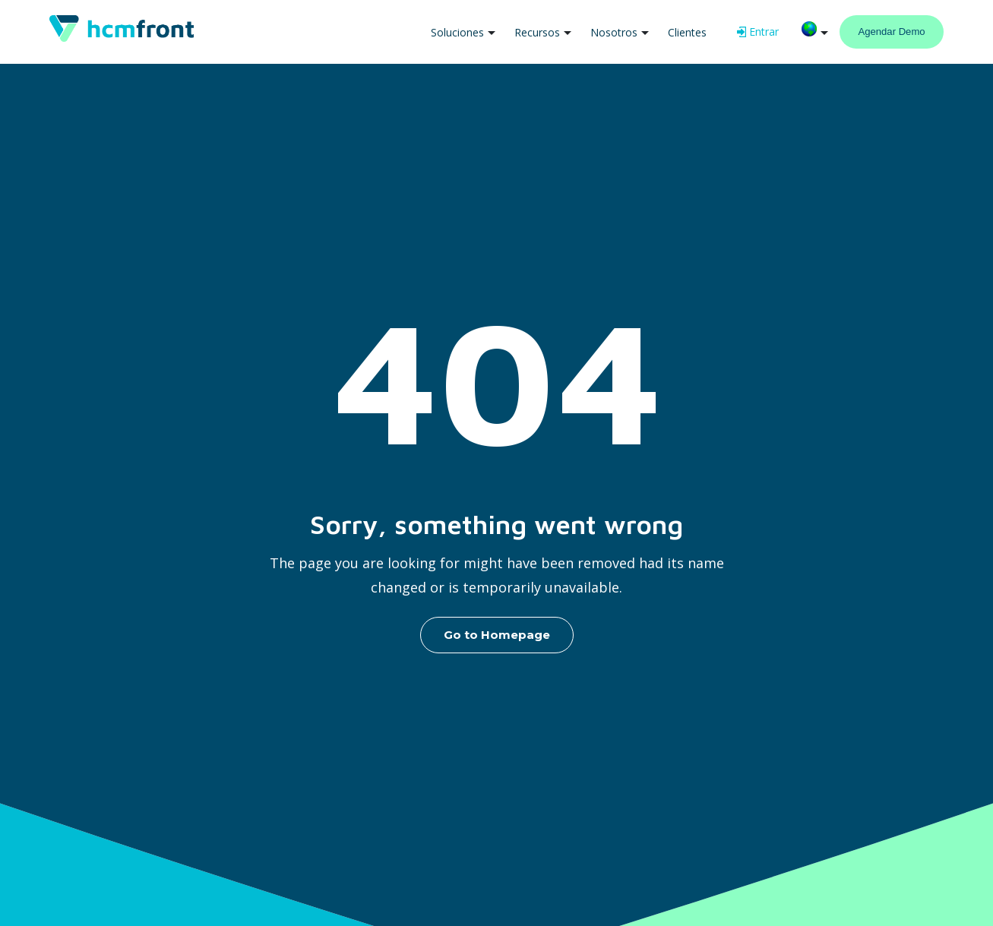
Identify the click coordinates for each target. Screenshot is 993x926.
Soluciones (457, 32)
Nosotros (613, 32)
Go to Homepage (497, 634)
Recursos (537, 32)
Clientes (687, 32)
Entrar (758, 31)
